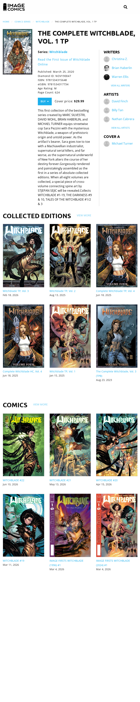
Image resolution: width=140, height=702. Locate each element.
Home (6, 21)
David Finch (120, 101)
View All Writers (120, 85)
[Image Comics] (14, 7)
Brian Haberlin (122, 68)
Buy (45, 101)
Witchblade (43, 21)
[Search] (125, 7)
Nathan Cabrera (123, 119)
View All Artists (120, 127)
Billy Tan (117, 110)
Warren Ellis (120, 77)
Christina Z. (120, 59)
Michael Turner (122, 143)
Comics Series (23, 21)
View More (84, 215)
